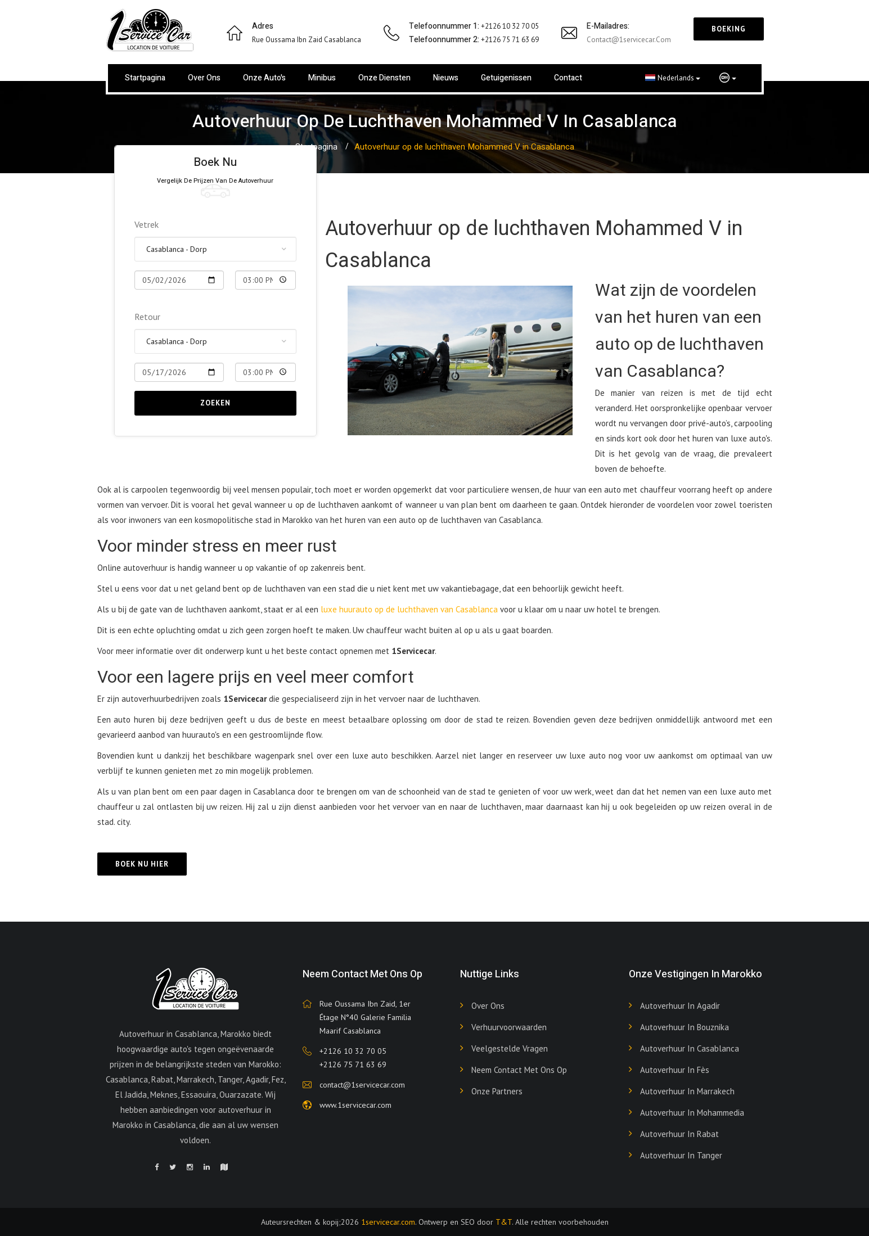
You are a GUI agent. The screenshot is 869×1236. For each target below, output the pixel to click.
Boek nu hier (142, 864)
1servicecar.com (388, 1222)
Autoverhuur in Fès (674, 1069)
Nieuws (445, 78)
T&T (504, 1222)
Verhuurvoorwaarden (509, 1027)
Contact (568, 78)
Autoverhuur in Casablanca (689, 1048)
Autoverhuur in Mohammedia (692, 1112)
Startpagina (145, 78)
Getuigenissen (506, 78)
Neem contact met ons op (519, 1069)
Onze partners (497, 1091)
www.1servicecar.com (355, 1105)
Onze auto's (264, 78)
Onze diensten (384, 78)
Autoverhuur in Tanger (681, 1155)
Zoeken (215, 403)
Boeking (729, 29)
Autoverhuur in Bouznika (684, 1027)
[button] (728, 78)
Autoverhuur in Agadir (680, 1005)
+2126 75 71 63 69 (352, 1064)
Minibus (322, 78)
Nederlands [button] (672, 78)
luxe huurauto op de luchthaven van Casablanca (410, 609)
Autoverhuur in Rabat (679, 1134)
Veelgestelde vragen (509, 1048)
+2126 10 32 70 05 (352, 1051)
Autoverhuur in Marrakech (687, 1091)
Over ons (204, 78)
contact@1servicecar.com (629, 39)
